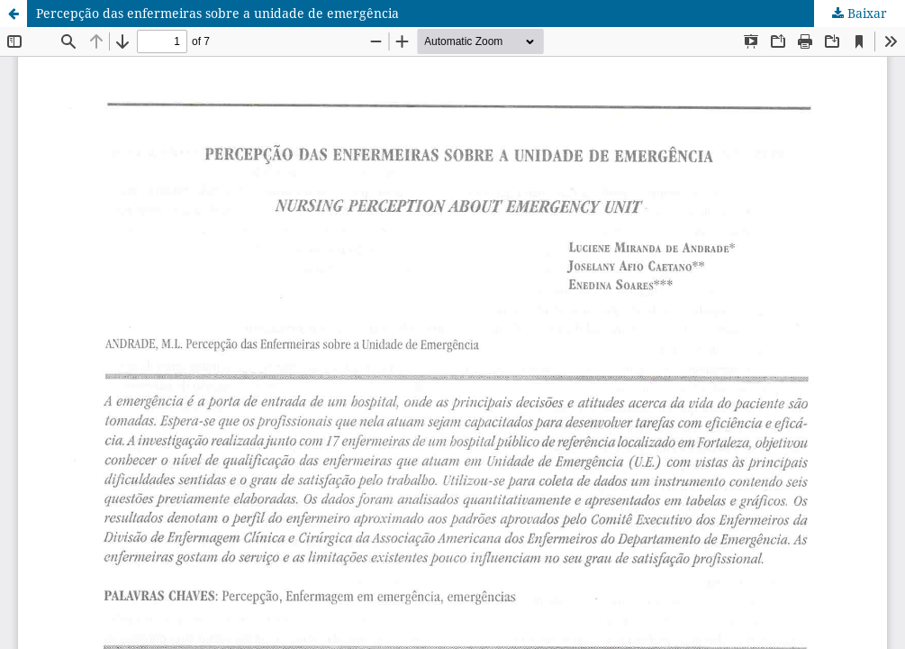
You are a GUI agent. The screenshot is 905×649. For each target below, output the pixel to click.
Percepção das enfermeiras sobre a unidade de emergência (217, 13)
